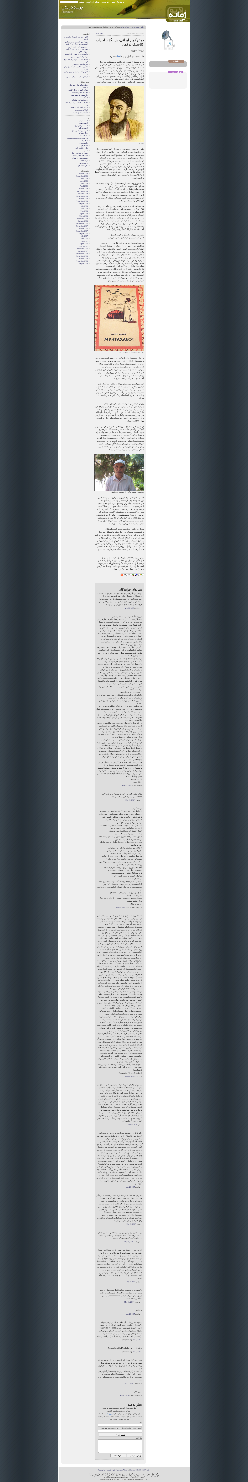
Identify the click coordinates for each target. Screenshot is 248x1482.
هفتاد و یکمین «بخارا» (80, 92)
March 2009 (83, 189)
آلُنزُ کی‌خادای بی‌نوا (81, 110)
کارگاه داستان (83, 166)
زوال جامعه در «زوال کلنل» (78, 90)
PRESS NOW (141, 1470)
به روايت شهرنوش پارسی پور (77, 138)
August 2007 (83, 234)
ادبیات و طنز (83, 128)
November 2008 (82, 196)
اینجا (119, 56)
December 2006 (82, 254)
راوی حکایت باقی (81, 148)
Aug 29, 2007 (129, 1383)
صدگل (85, 97)
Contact (132, 1470)
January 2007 (83, 251)
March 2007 (83, 246)
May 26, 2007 (130, 1187)
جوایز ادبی (84, 140)
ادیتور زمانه (110, 1414)
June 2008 (84, 209)
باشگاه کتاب (83, 135)
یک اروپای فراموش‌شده (79, 95)
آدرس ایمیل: (137, 1428)
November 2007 (82, 226)
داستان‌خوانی (83, 145)
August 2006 (83, 264)
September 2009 (82, 176)
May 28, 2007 (130, 1314)
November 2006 (82, 256)
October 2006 (83, 259)
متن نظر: (138, 1438)
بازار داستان (83, 133)
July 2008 (84, 206)
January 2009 (83, 194)
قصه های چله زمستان (80, 155)
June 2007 (84, 239)
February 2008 (82, 219)
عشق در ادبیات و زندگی (79, 153)
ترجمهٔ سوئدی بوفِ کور (79, 100)
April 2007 (84, 244)
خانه (142, 27)
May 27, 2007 (130, 1282)
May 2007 (84, 241)
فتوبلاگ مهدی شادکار (80, 64)
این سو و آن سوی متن (80, 130)
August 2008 (83, 204)
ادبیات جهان (125, 27)
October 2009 (83, 174)
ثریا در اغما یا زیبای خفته (79, 107)
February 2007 (82, 249)
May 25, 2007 (130, 800)
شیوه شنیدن (111, 1470)
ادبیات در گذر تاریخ (81, 125)
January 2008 (83, 221)
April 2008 (84, 214)
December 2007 (82, 224)
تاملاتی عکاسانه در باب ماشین (77, 77)
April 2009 (84, 186)
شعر (86, 150)
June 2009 (84, 181)
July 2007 (84, 236)
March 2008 (83, 216)
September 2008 (82, 201)
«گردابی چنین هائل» (80, 112)
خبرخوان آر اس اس (101, 2)
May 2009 (84, 184)
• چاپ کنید (99, 33)
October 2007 (83, 229)
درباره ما (119, 1470)
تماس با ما (102, 1470)
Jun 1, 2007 (137, 1340)
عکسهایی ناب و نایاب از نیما (78, 47)
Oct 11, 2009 (124, 1395)
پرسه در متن (135, 27)
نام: (140, 1422)
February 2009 (82, 191)
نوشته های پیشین (117, 2)
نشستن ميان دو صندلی (80, 158)
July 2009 (84, 179)
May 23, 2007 (129, 608)
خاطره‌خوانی (83, 143)
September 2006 (82, 261)
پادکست (89, 2)
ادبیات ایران (83, 121)
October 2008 (83, 199)
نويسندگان (84, 160)
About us (126, 1470)
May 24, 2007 (126, 785)
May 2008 (84, 211)
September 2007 (82, 231)
